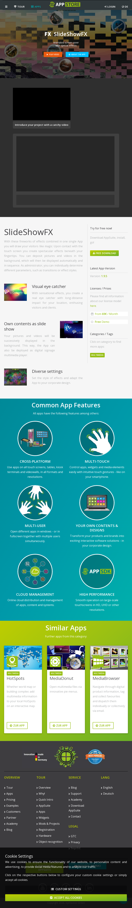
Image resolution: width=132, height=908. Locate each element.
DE (125, 6)
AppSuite (43, 805)
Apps (36, 6)
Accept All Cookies (66, 898)
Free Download (104, 253)
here (93, 306)
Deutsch (107, 793)
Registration (45, 830)
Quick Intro (44, 799)
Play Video (53, 54)
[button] (6, 6)
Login (109, 6)
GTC (72, 836)
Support (75, 793)
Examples (11, 805)
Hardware (43, 836)
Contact (75, 816)
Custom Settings (66, 889)
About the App (77, 54)
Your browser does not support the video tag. (41, 104)
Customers (12, 812)
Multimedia (97, 355)
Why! (40, 793)
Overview (43, 787)
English (107, 787)
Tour (19, 6)
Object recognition (49, 842)
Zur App (17, 725)
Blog (8, 830)
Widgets (42, 818)
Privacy (74, 842)
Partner (10, 818)
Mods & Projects (48, 824)
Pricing (9, 799)
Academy (11, 824)
